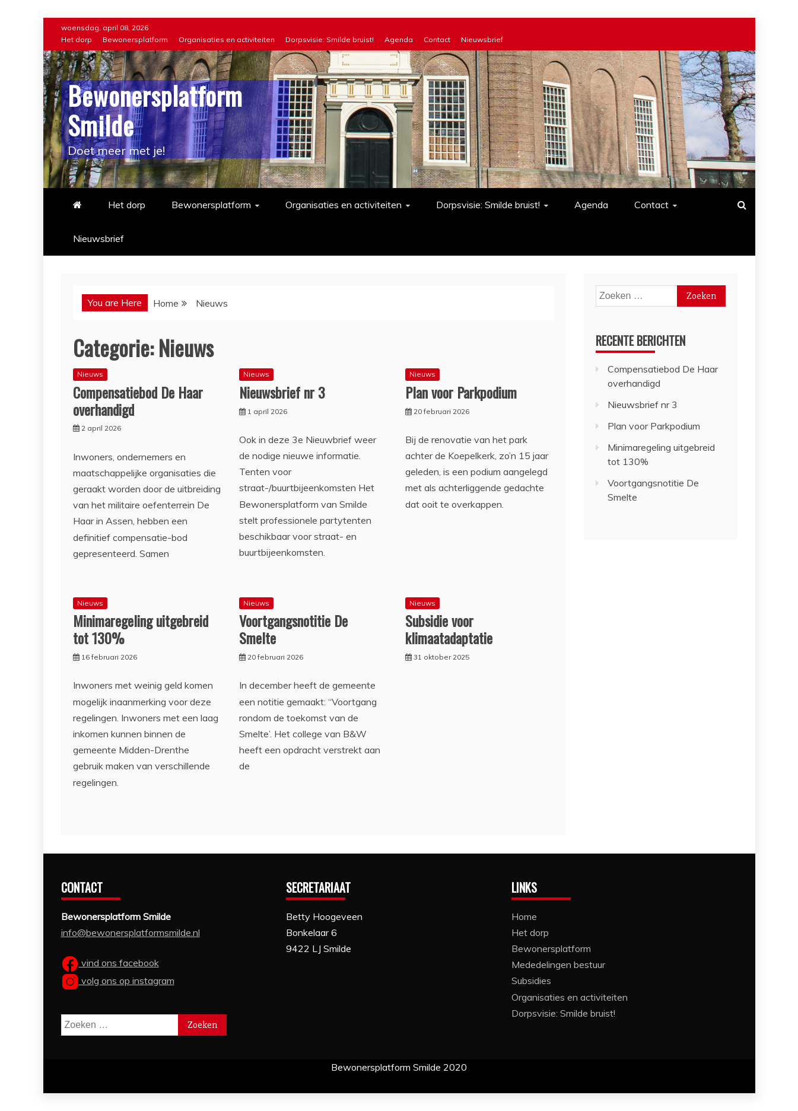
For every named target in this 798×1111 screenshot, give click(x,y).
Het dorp (76, 39)
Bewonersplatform (135, 39)
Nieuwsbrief (482, 39)
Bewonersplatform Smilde (155, 110)
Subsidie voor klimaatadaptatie (448, 629)
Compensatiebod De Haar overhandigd (138, 400)
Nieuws (90, 374)
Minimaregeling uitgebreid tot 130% (140, 629)
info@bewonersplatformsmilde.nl (130, 932)
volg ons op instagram (117, 980)
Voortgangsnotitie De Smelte (293, 629)
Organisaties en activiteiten (227, 39)
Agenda (398, 39)
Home (524, 916)
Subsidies (531, 980)
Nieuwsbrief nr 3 (282, 392)
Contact (437, 39)
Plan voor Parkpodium (461, 392)
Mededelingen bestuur (558, 964)
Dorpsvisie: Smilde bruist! (329, 39)
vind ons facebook (110, 963)
